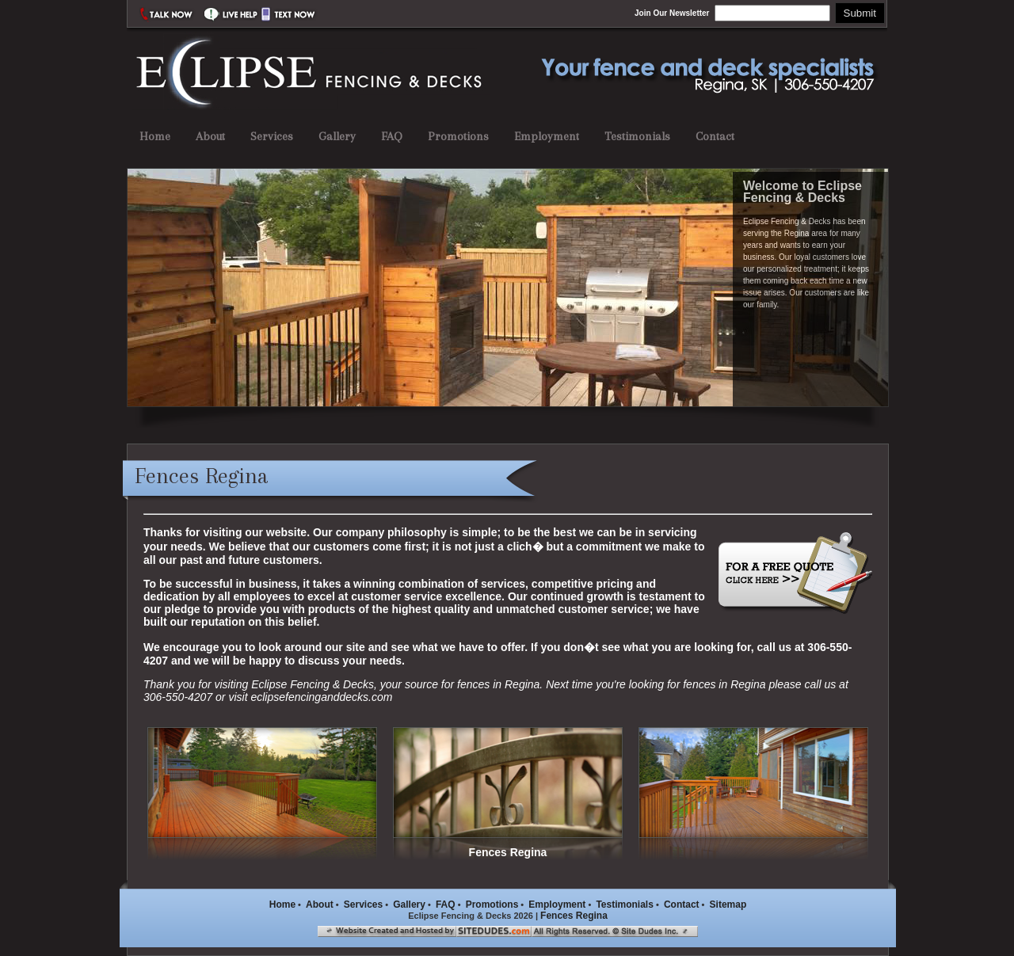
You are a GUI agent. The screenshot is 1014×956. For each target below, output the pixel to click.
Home (154, 136)
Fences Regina (574, 915)
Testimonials (637, 136)
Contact (715, 136)
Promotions (458, 136)
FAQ (391, 136)
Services (271, 136)
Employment (546, 136)
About (210, 136)
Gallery (337, 136)
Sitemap (728, 904)
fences (473, 684)
